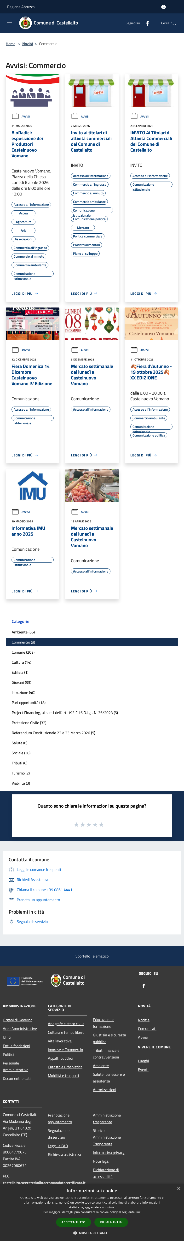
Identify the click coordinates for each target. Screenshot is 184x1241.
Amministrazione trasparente (107, 1118)
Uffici (7, 1037)
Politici (8, 1054)
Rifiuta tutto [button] (111, 1222)
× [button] (178, 1189)
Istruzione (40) (23, 692)
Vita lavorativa (60, 1041)
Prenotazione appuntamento (60, 1118)
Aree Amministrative (20, 1028)
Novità (27, 44)
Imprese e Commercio (65, 1049)
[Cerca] (174, 23)
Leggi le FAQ (58, 1146)
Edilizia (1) (20, 672)
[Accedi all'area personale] (163, 7)
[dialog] (92, 1212)
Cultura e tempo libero (66, 1032)
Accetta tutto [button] (74, 1222)
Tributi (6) (19, 763)
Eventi (143, 1069)
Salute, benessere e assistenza (109, 1077)
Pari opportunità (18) (29, 702)
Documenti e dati (17, 1078)
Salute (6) (19, 743)
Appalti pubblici (60, 1058)
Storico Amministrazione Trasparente (107, 1137)
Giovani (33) (21, 682)
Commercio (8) (23, 642)
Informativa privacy (109, 1152)
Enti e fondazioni (16, 1046)
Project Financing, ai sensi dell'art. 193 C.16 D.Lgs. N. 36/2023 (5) (65, 712)
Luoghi (143, 1061)
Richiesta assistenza (64, 1154)
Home (10, 44)
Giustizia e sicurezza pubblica (109, 1038)
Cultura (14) (21, 662)
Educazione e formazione (103, 1023)
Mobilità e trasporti (63, 1075)
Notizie (144, 1020)
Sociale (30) (21, 753)
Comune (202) (23, 652)
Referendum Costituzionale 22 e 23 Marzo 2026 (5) (53, 733)
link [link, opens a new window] (138, 1212)
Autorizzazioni (104, 1090)
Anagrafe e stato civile (66, 1024)
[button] (92, 1232)
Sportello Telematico (92, 956)
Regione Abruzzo (20, 7)
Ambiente (101, 1066)
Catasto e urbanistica (65, 1067)
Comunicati (147, 1028)
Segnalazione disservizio (58, 1134)
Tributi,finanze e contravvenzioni (106, 1053)
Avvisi (21, 116)
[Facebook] (145, 23)
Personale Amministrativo (15, 1066)
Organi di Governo (17, 1020)
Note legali (101, 1161)
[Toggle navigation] (9, 22)
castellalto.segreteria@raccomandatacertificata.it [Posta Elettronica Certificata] (44, 1183)
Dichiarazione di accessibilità (106, 1173)
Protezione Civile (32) (29, 723)
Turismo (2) (21, 773)
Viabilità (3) (21, 783)
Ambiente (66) (23, 632)
